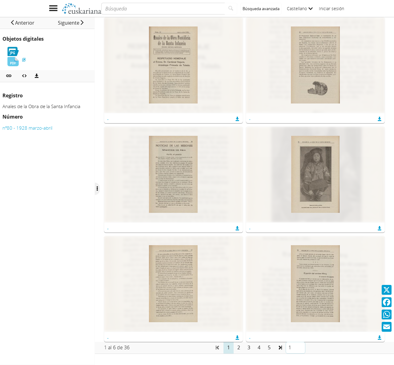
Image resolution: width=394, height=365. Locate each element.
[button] (25, 23)
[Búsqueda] (163, 8)
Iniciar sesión (331, 8)
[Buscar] (231, 8)
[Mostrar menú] (53, 8)
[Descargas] (36, 76)
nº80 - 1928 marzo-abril (27, 128)
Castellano (300, 8)
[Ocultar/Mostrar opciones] (107, 189)
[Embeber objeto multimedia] (24, 76)
